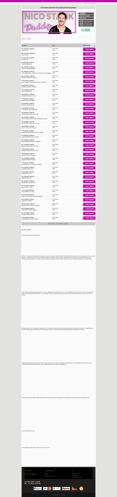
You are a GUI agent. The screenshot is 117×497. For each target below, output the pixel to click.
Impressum (47, 473)
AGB (46, 474)
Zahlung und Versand (76, 477)
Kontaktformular (75, 476)
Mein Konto (87, 3)
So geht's (74, 474)
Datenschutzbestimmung (50, 476)
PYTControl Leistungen (30, 473)
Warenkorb (93, 3)
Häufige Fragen (75, 473)
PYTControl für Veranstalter (30, 474)
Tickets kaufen (89, 49)
